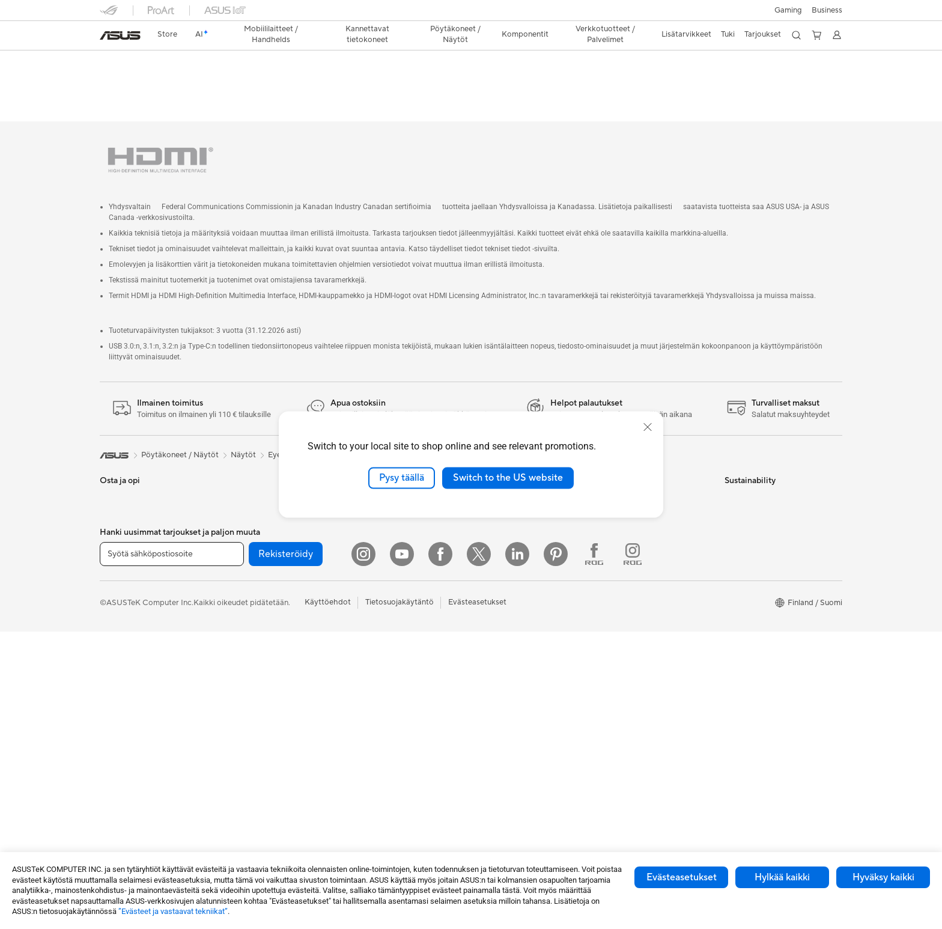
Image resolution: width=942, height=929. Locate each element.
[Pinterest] (556, 851)
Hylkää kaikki (782, 877)
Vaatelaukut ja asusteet (389, 634)
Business (827, 10)
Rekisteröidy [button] (285, 851)
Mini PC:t (240, 472)
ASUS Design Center (511, 688)
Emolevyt (241, 526)
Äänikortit (242, 634)
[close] (647, 427)
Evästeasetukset (681, 877)
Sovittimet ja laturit (382, 670)
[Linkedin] (517, 851)
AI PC (485, 634)
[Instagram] (363, 851)
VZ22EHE (127, 62)
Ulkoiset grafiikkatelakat (267, 616)
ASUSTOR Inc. (500, 544)
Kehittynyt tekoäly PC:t (516, 652)
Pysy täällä (401, 478)
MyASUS (616, 598)
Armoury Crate (501, 779)
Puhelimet (117, 490)
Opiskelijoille (122, 599)
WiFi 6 (235, 707)
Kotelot (237, 562)
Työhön (113, 563)
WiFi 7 (235, 689)
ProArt (487, 724)
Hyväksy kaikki (883, 877)
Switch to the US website (508, 478)
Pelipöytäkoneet (129, 708)
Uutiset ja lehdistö (507, 526)
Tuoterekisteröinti (631, 526)
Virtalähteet (245, 598)
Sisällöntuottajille (130, 581)
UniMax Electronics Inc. (516, 598)
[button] (788, 10)
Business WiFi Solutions (389, 526)
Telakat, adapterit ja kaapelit (398, 688)
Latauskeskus (623, 544)
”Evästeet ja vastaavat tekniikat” (173, 911)
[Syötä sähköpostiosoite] (172, 851)
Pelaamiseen (122, 545)
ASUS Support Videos (639, 562)
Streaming (366, 616)
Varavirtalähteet (377, 706)
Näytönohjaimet (253, 544)
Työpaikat (492, 562)
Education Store (503, 670)
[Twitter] (479, 851)
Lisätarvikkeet (125, 617)
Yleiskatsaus (119, 82)
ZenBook (491, 743)
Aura (483, 797)
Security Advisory (631, 580)
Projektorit (243, 490)
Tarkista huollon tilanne (640, 616)
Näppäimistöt (372, 562)
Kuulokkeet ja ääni (380, 598)
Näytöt (112, 654)
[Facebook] (440, 851)
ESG (732, 472)
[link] (120, 35)
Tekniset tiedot (182, 82)
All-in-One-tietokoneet (140, 672)
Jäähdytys (242, 580)
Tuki (232, 82)
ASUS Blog (494, 761)
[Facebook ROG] (594, 851)
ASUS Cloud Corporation (520, 580)
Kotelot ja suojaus (379, 652)
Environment (747, 490)
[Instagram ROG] (633, 851)
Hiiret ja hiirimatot (380, 580)
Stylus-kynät (370, 724)
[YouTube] (402, 851)
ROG (484, 706)
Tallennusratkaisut (255, 652)
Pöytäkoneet (122, 690)
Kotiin (110, 527)
